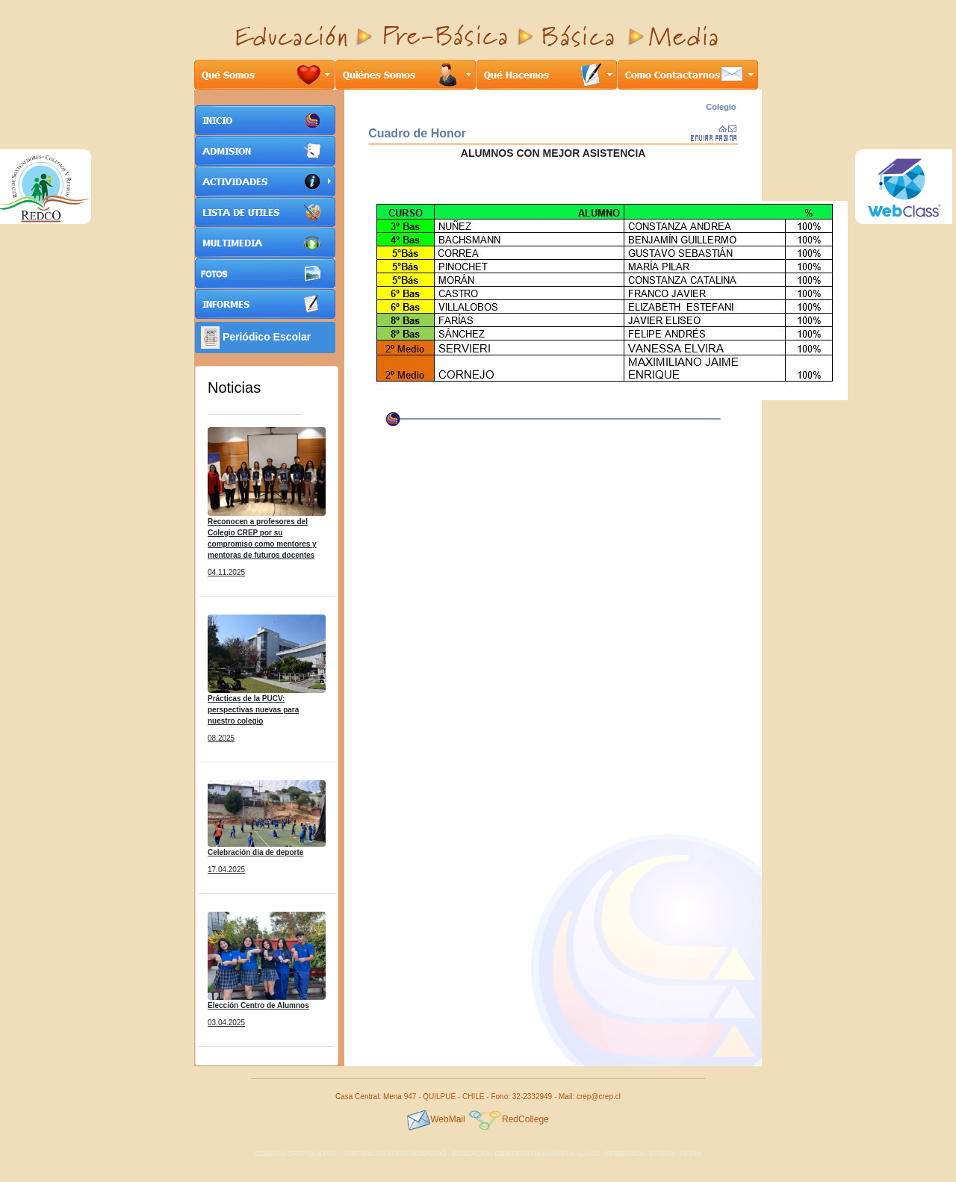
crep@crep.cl (599, 1096)
